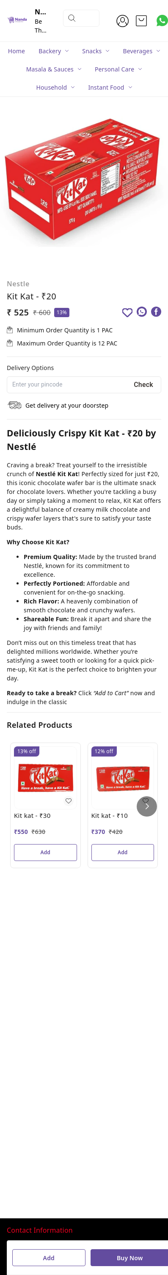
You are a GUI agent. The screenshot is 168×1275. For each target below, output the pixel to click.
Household (51, 87)
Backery (50, 51)
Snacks (92, 51)
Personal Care (114, 69)
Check (143, 385)
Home (16, 51)
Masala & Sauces (50, 69)
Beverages (137, 51)
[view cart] (141, 20)
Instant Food (106, 87)
